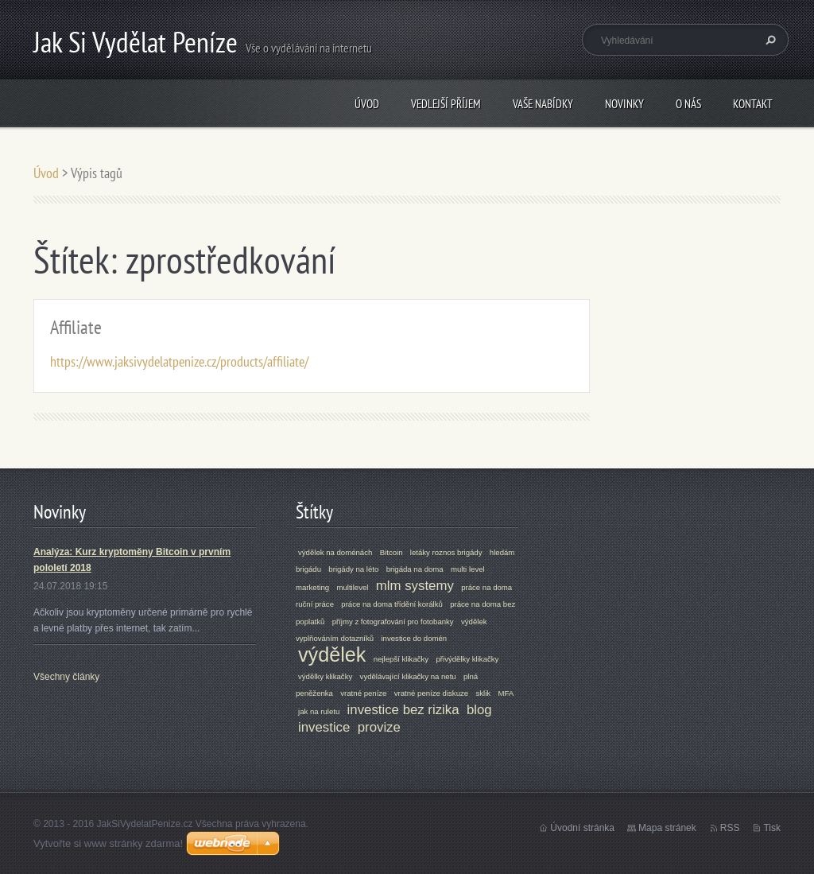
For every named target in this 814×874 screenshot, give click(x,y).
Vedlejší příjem (446, 103)
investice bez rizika (403, 709)
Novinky (624, 103)
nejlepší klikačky (401, 659)
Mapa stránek (667, 827)
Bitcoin (391, 552)
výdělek (332, 654)
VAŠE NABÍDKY (543, 103)
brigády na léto (353, 569)
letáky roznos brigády (446, 552)
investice (324, 727)
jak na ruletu (318, 711)
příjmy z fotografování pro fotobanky (393, 621)
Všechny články (66, 676)
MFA (506, 693)
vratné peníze (363, 693)
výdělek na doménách (335, 552)
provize (379, 727)
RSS (730, 827)
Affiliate (76, 327)
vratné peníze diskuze (431, 693)
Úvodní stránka (582, 827)
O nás (688, 103)
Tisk (772, 827)
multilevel (352, 587)
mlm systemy (415, 585)
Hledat (769, 40)
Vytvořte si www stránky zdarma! (108, 843)
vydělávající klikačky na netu (408, 676)
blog (479, 709)
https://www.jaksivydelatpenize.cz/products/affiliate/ (179, 361)
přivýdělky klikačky (467, 659)
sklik (482, 693)
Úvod (367, 103)
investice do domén (414, 638)
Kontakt (753, 103)
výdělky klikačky (325, 676)
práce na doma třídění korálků (391, 604)
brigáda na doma (415, 569)
